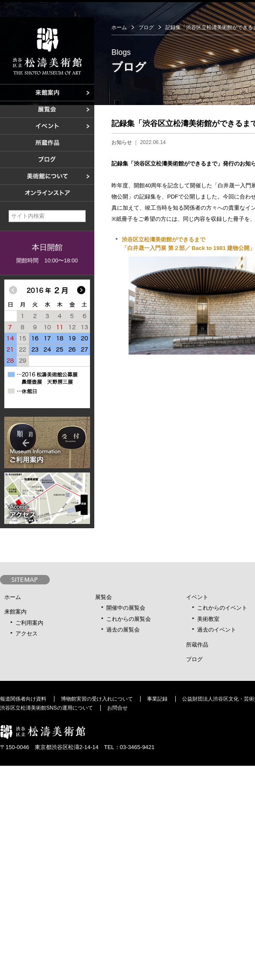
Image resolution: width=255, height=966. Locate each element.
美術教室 (208, 619)
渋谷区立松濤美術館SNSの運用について (46, 708)
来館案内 (15, 611)
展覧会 (103, 597)
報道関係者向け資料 (23, 699)
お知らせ (121, 142)
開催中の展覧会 (125, 608)
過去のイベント (216, 629)
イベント (197, 597)
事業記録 (157, 699)
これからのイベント (222, 608)
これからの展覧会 (128, 619)
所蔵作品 (197, 644)
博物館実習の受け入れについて (97, 699)
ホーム (119, 27)
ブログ (146, 27)
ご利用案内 (29, 623)
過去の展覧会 (123, 629)
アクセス (26, 633)
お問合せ (117, 708)
